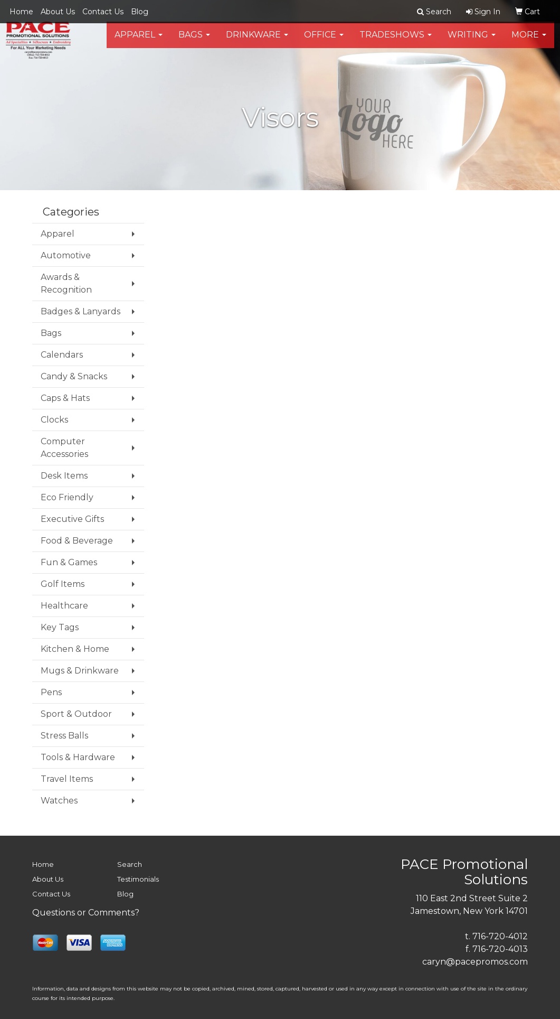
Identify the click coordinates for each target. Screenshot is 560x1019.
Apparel (139, 42)
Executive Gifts (72, 519)
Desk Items (64, 476)
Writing (472, 42)
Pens (51, 692)
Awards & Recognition (66, 283)
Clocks (54, 420)
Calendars (62, 355)
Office (324, 42)
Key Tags (60, 627)
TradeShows (395, 42)
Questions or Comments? (85, 913)
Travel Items (67, 779)
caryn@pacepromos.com (475, 962)
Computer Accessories (64, 447)
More (528, 42)
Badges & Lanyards (80, 311)
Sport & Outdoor (76, 714)
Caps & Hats (65, 398)
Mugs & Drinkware (80, 671)
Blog (139, 11)
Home (21, 11)
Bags (194, 42)
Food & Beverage (77, 541)
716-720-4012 (500, 936)
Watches (59, 801)
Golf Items (62, 584)
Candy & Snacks (74, 376)
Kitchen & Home (75, 649)
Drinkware (257, 42)
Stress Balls (64, 736)
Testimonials (138, 879)
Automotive (66, 255)
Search (129, 864)
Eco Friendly (67, 497)
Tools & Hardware (78, 757)
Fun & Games (69, 562)
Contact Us (103, 11)
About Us (58, 11)
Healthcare (64, 606)
